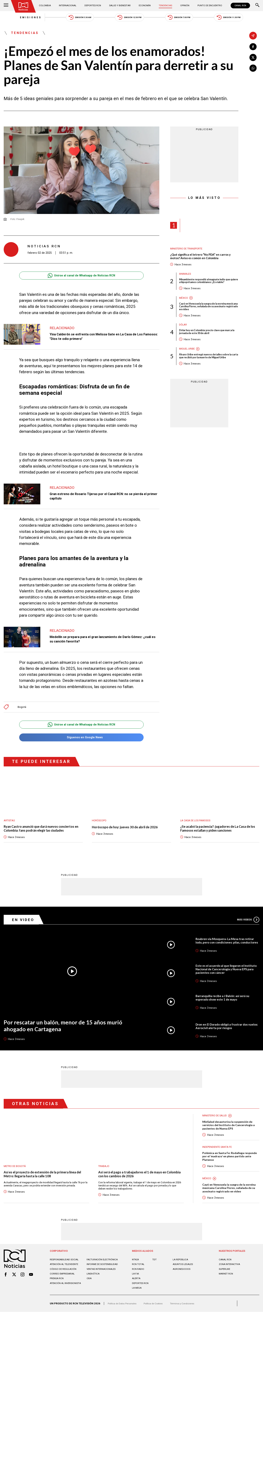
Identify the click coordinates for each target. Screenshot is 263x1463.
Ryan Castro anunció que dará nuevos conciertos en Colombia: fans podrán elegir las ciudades (42, 835)
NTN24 (136, 1278)
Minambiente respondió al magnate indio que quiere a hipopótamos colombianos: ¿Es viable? (208, 288)
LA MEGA (137, 1307)
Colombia (46, 5)
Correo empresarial (63, 1293)
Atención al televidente (66, 1283)
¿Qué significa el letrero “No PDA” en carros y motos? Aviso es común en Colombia (204, 260)
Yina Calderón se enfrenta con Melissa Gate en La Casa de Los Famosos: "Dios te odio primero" (102, 339)
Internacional (68, 5)
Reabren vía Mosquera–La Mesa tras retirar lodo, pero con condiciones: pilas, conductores (226, 950)
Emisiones (16, 18)
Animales (185, 278)
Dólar (183, 335)
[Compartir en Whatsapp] (253, 70)
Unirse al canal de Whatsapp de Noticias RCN (81, 278)
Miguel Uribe (188, 360)
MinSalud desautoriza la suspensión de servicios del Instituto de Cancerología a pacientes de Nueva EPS (230, 1135)
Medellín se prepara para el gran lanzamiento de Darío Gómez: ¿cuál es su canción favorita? (102, 642)
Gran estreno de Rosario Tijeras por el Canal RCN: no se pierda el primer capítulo (103, 499)
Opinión (182, 5)
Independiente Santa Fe (218, 1158)
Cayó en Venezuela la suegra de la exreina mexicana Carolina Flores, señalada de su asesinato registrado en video (206, 316)
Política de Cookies (159, 1322)
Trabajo (104, 1176)
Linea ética (94, 1293)
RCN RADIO (138, 1288)
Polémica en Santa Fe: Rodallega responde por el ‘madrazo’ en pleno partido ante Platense (227, 1168)
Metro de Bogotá (16, 1176)
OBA (89, 1297)
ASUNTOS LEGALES (184, 1283)
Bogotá (22, 710)
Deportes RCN (93, 5)
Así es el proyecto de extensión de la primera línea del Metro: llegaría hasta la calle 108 (45, 1185)
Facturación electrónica (104, 1278)
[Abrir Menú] (6, 5)
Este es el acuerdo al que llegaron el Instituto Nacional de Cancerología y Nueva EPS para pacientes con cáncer (224, 979)
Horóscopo (100, 824)
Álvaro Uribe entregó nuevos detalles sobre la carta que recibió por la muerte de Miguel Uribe (207, 370)
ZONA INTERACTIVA (230, 1283)
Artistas (10, 824)
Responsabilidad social (65, 1278)
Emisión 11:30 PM (243, 18)
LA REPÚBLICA (181, 1278)
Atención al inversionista (67, 1302)
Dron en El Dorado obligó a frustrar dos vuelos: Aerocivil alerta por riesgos (225, 1036)
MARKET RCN (226, 1293)
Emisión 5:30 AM (72, 18)
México (184, 306)
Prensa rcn (57, 1297)
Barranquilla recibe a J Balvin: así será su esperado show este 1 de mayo (225, 1007)
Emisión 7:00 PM (186, 18)
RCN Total (138, 1283)
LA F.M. (136, 1293)
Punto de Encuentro (207, 5)
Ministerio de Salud (216, 1125)
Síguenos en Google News (81, 741)
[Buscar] (257, 5)
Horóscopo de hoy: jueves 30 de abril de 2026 (129, 831)
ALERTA (136, 1297)
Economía (144, 5)
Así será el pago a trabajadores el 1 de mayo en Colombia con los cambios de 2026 (137, 1185)
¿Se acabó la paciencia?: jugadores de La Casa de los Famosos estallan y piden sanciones (217, 833)
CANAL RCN (239, 5)
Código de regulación (64, 1288)
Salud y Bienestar (120, 5)
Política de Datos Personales (124, 1322)
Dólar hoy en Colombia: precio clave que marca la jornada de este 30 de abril (205, 343)
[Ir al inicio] (24, 6)
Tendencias (164, 5)
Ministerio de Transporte (188, 252)
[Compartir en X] (253, 58)
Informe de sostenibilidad (104, 1283)
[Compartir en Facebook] (253, 47)
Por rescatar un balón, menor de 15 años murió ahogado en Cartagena (69, 1036)
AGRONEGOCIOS (182, 1288)
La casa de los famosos (197, 824)
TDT (154, 1278)
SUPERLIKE (225, 1288)
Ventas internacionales (103, 1288)
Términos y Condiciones (191, 1322)
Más (247, 929)
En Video (25, 929)
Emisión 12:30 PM (129, 18)
